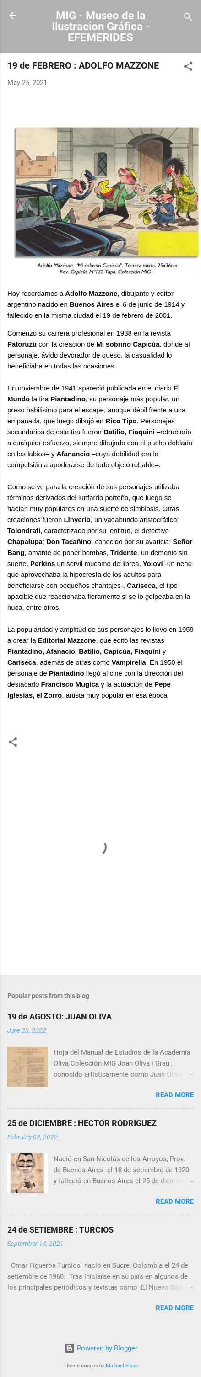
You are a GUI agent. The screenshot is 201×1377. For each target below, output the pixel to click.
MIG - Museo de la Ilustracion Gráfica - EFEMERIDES (101, 26)
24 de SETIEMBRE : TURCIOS (60, 1229)
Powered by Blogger (100, 1348)
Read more (175, 1095)
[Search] (188, 18)
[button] (188, 68)
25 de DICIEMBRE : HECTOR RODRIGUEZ (82, 1123)
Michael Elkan (122, 1366)
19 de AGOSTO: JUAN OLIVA (59, 1016)
